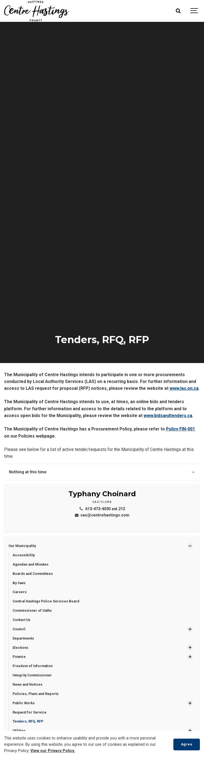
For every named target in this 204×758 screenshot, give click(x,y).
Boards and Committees (33, 574)
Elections (20, 648)
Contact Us (21, 620)
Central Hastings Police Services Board (46, 601)
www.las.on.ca (184, 388)
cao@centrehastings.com (102, 515)
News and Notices (27, 684)
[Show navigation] (194, 11)
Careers (20, 592)
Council (19, 629)
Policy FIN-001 (180, 429)
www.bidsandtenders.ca (168, 415)
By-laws (19, 583)
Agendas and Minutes (30, 564)
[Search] (178, 11)
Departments (23, 638)
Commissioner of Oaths (32, 610)
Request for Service (29, 712)
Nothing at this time (102, 472)
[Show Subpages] (190, 546)
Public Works (24, 703)
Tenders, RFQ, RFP (28, 721)
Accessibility (24, 555)
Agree (187, 744)
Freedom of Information (33, 666)
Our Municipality (22, 546)
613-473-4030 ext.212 (102, 509)
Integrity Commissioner (32, 675)
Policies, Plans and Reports (36, 694)
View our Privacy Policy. (52, 750)
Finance (19, 657)
